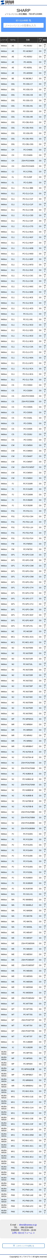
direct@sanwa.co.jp (28, 1225)
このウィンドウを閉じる (23, 1246)
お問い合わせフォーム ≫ (23, 1233)
